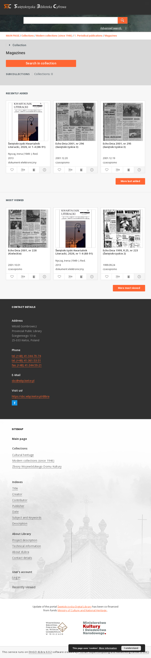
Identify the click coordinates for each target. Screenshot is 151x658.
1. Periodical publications (88, 35)
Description (19, 523)
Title (15, 488)
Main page (19, 439)
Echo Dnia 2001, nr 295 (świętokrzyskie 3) (117, 145)
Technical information (26, 546)
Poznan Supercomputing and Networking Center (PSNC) (113, 652)
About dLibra (20, 552)
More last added (130, 181)
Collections (27, 35)
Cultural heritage (23, 455)
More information (108, 648)
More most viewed (129, 287)
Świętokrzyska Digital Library (74, 606)
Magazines (111, 35)
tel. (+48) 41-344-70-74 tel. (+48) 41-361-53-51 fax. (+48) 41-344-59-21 (27, 360)
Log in (16, 577)
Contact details (22, 558)
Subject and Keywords (26, 517)
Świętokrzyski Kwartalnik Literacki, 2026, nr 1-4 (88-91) (26, 145)
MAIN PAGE (12, 35)
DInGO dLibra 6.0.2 (40, 652)
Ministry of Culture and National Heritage (82, 610)
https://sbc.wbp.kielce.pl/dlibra (30, 396)
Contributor (19, 500)
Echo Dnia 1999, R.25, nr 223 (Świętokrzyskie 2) (120, 252)
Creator (17, 494)
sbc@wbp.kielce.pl (23, 381)
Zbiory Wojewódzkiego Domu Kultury (37, 466)
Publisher (18, 506)
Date (15, 511)
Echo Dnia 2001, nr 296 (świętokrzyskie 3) (69, 145)
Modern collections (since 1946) (54, 35)
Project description (24, 540)
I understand (131, 648)
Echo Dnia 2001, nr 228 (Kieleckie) (22, 252)
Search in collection (41, 63)
